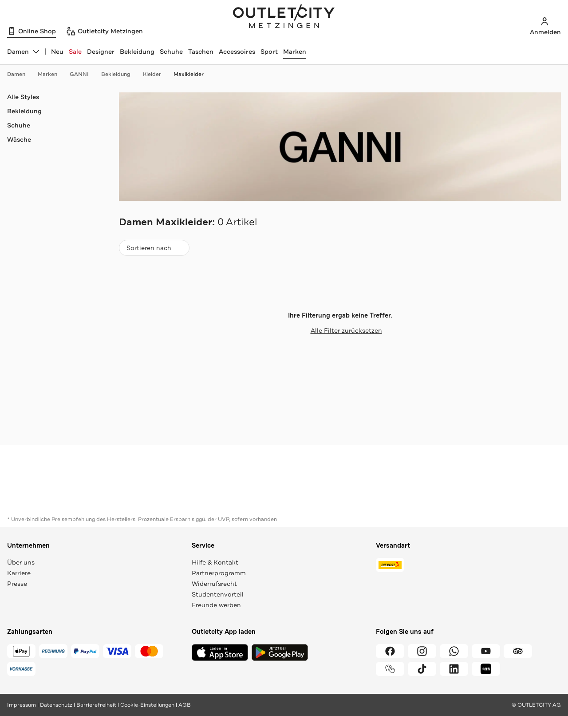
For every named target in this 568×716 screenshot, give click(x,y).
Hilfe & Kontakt (215, 562)
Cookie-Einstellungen (147, 704)
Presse (17, 584)
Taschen (200, 52)
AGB (184, 704)
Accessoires (237, 52)
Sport (269, 52)
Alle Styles (23, 97)
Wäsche (19, 139)
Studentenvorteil (218, 594)
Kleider (156, 74)
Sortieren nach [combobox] (154, 250)
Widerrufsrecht (214, 584)
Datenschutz (56, 704)
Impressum (21, 704)
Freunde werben (216, 605)
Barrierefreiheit (96, 704)
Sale (75, 52)
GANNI (84, 74)
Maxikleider (189, 74)
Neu (57, 52)
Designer (100, 52)
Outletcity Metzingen (284, 17)
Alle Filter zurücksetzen (340, 330)
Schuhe (171, 52)
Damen (20, 74)
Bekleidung (137, 52)
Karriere (19, 573)
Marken (294, 52)
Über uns (21, 562)
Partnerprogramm (219, 573)
